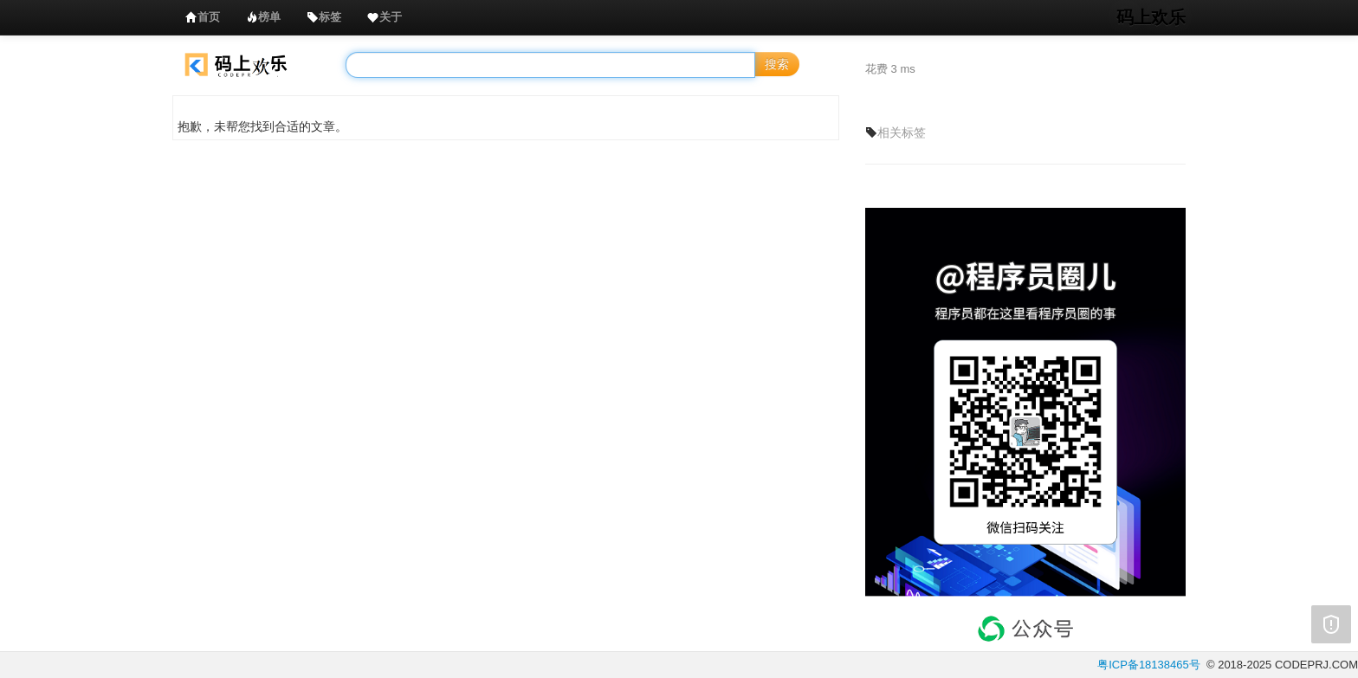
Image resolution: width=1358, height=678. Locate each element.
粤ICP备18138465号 (1148, 664)
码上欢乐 (1151, 17)
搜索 (777, 64)
